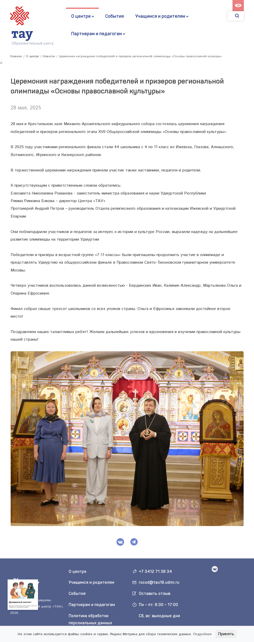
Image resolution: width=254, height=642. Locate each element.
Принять (226, 634)
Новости (49, 56)
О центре (81, 16)
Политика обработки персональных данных (90, 619)
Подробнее (202, 634)
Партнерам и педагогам (96, 33)
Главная (16, 56)
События (114, 16)
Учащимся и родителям (160, 16)
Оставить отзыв (154, 593)
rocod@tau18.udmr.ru (159, 582)
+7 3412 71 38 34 (155, 571)
